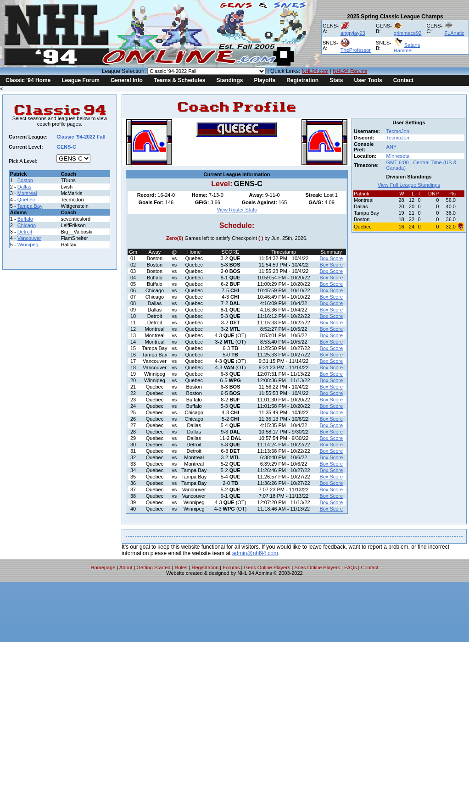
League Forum (80, 80)
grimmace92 (408, 33)
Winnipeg (28, 244)
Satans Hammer (407, 47)
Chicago (26, 225)
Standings (229, 80)
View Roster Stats (237, 209)
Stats (336, 80)
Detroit (24, 231)
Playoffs (264, 80)
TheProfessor (356, 50)
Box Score (331, 258)
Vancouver (29, 238)
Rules (180, 567)
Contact (403, 80)
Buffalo (25, 219)
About (126, 567)
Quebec (26, 199)
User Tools (368, 80)
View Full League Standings (409, 185)
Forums (231, 567)
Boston (25, 180)
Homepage (103, 567)
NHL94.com (315, 71)
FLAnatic (454, 33)
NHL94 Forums (350, 71)
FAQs (350, 567)
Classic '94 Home (28, 80)
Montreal (27, 193)
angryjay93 (353, 33)
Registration (302, 80)
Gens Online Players (267, 567)
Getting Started (153, 567)
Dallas (24, 186)
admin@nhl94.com (255, 553)
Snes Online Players (317, 567)
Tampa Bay (30, 206)
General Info (127, 80)
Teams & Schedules (180, 80)
